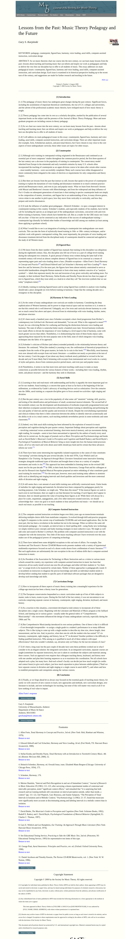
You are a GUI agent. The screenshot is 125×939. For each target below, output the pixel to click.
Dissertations (69, 15)
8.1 (20, 680)
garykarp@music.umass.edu (30, 716)
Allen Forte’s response (28, 693)
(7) (33, 447)
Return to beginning (27, 698)
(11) (104, 548)
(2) (100, 264)
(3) (40, 281)
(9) (44, 467)
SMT (84, 15)
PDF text (105, 80)
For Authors (54, 15)
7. (19, 811)
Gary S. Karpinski (28, 42)
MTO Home (21, 15)
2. (19, 743)
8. (19, 825)
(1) (39, 264)
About (78, 15)
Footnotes (63, 727)
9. (19, 836)
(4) (106, 321)
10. (20, 846)
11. (20, 857)
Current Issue (31, 15)
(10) (43, 473)
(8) (44, 464)
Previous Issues (43, 15)
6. (19, 783)
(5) (85, 350)
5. (19, 775)
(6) (29, 419)
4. (19, 764)
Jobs (61, 15)
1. (19, 732)
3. (19, 754)
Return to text (24, 738)
